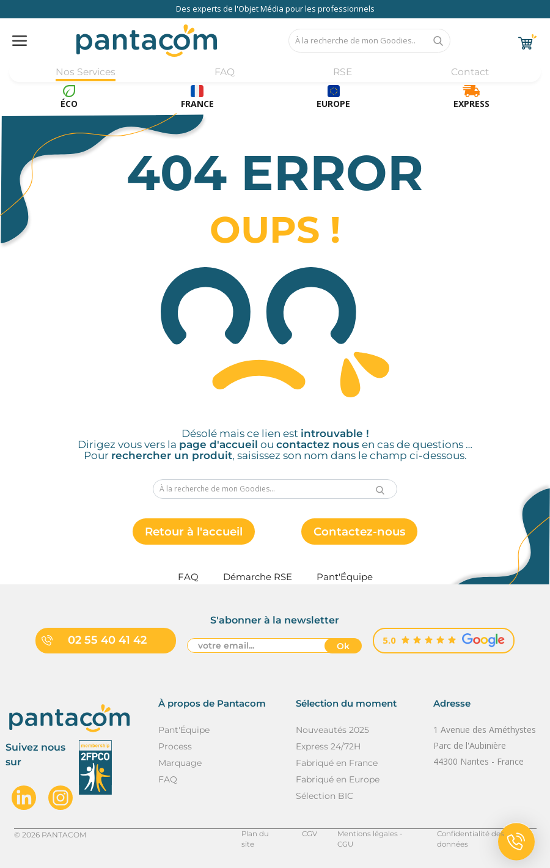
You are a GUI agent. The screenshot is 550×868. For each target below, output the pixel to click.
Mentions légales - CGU (373, 834)
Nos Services (86, 72)
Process (175, 746)
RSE (342, 72)
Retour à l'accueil (190, 532)
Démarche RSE (257, 578)
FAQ (224, 72)
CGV (305, 834)
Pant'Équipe (184, 730)
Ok (343, 647)
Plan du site (257, 834)
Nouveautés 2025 (332, 730)
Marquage (180, 763)
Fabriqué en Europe (338, 779)
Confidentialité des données (486, 834)
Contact (469, 72)
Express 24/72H (328, 746)
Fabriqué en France (337, 763)
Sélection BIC (324, 796)
